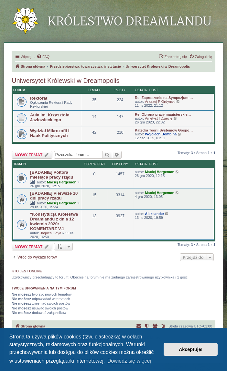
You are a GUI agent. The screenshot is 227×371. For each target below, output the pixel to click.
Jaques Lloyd (50, 233)
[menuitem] (43, 57)
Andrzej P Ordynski (160, 101)
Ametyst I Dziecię (158, 118)
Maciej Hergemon (61, 182)
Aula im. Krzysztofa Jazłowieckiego (50, 117)
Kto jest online (27, 271)
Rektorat (39, 98)
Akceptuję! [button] (191, 349)
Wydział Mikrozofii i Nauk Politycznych (49, 133)
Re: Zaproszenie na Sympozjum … (164, 98)
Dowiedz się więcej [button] (129, 361)
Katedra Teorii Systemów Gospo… (164, 130)
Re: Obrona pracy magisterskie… (163, 114)
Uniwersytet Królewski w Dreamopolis (65, 80)
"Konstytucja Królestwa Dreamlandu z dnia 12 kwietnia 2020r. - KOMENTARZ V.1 (54, 221)
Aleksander (154, 214)
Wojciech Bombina (161, 134)
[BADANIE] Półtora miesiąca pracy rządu (51, 175)
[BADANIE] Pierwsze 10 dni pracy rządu (54, 195)
